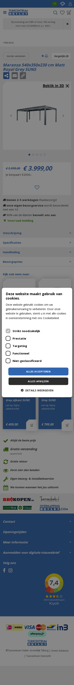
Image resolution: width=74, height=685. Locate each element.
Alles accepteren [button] (38, 371)
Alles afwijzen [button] (38, 381)
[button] (37, 390)
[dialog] (37, 342)
